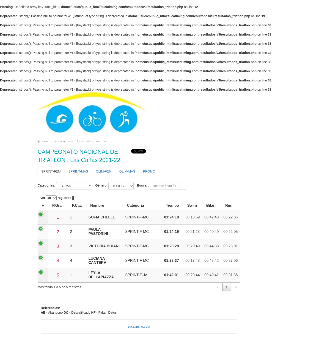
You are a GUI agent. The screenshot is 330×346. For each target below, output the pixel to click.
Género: (101, 185)
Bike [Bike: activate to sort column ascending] (210, 205)
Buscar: (143, 185)
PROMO (149, 171)
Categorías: (46, 185)
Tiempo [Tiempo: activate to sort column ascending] (172, 205)
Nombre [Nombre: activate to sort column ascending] (97, 205)
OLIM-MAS (127, 171)
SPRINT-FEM (51, 171)
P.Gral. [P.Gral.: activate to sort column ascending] (58, 205)
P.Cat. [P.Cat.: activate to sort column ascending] (77, 205)
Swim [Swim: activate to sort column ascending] (192, 205)
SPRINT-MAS (78, 171)
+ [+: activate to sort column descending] (43, 205)
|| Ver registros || (56, 197)
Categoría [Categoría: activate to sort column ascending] (135, 205)
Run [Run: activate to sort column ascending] (228, 205)
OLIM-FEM (103, 171)
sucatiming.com (139, 326)
